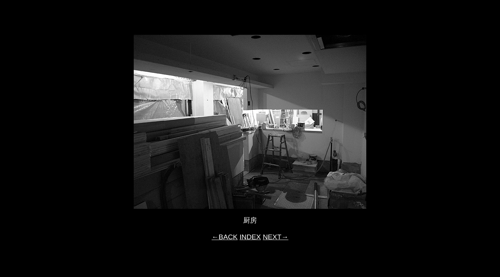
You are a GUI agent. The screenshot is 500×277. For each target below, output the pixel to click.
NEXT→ (275, 237)
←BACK (224, 237)
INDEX (250, 237)
